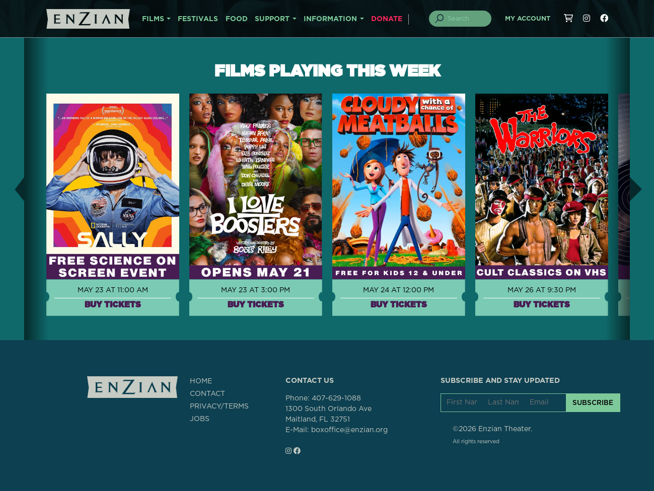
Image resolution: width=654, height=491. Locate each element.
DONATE (386, 19)
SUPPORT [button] (272, 19)
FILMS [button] (153, 19)
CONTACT (207, 393)
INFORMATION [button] (330, 19)
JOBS (199, 419)
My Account (527, 19)
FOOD (237, 19)
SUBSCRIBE (592, 402)
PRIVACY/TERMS (219, 406)
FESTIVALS (198, 19)
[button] (12, 189)
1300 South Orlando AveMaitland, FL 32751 (328, 414)
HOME (201, 381)
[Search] (466, 19)
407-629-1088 (336, 398)
